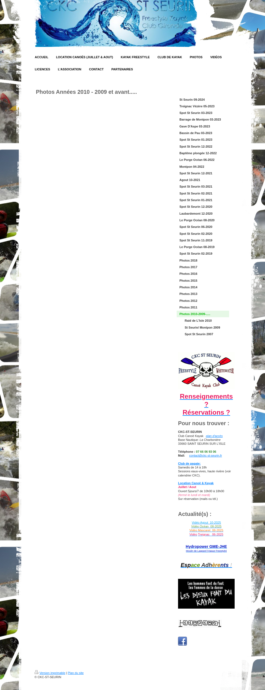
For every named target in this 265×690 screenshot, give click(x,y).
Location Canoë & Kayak (196, 483)
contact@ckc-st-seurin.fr (205, 455)
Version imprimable (50, 673)
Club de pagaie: (189, 463)
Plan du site (76, 673)
